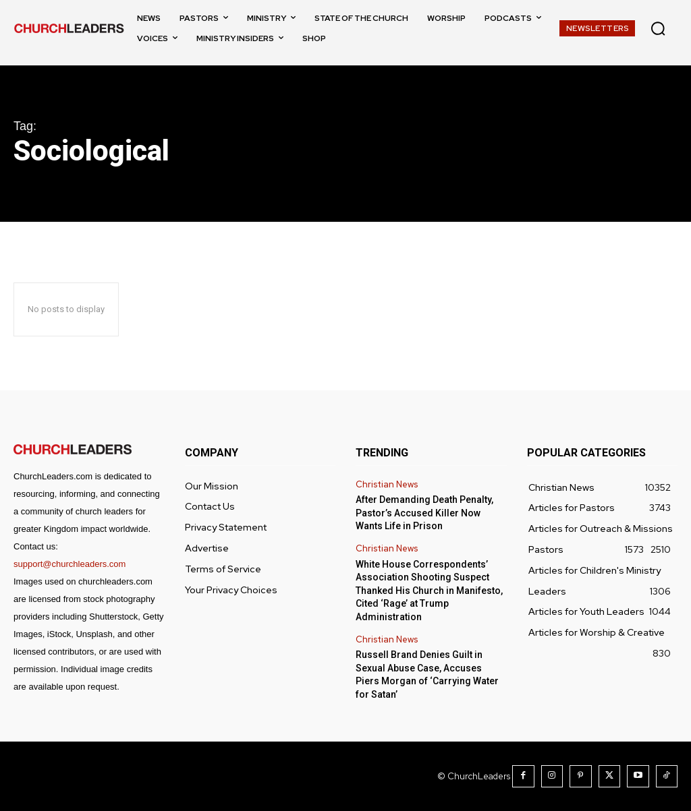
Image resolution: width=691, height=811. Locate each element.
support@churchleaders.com (69, 564)
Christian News (387, 484)
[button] (658, 28)
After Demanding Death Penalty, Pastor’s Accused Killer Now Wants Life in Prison (424, 512)
